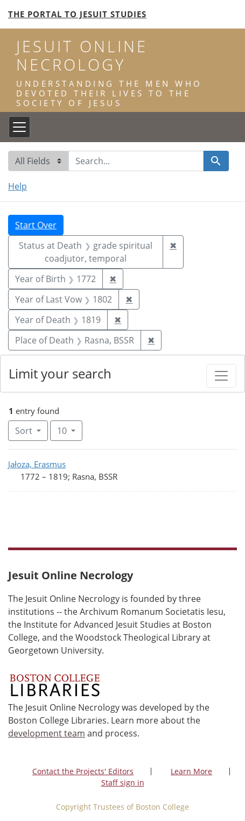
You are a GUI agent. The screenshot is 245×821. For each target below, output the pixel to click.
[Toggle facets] (221, 376)
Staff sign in (122, 782)
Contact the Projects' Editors (83, 771)
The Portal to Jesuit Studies (77, 14)
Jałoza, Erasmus (37, 464)
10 (69, 430)
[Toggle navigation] (19, 127)
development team (46, 733)
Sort (24, 431)
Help (17, 186)
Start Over (36, 225)
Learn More (191, 771)
